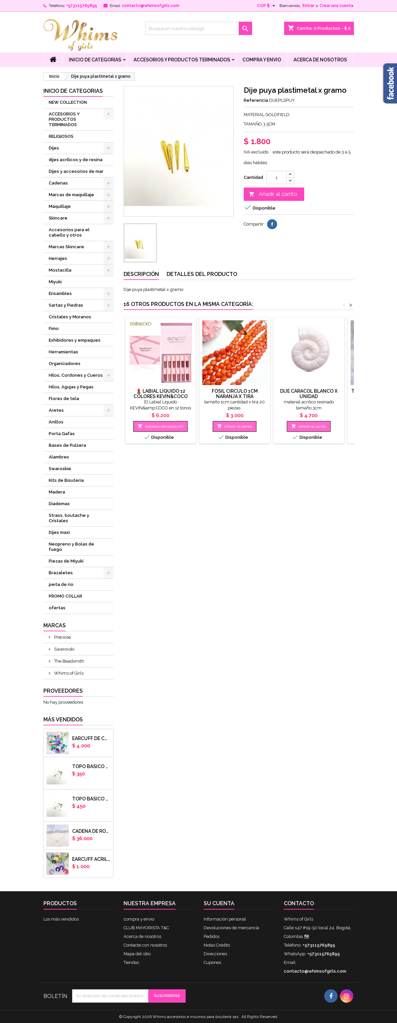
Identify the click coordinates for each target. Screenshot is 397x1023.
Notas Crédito (217, 945)
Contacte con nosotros (145, 945)
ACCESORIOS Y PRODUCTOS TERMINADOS (182, 59)
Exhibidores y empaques (75, 340)
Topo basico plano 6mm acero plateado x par (91, 766)
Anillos (56, 421)
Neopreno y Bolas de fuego (71, 547)
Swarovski (63, 649)
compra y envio (261, 59)
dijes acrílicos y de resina (76, 159)
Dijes (54, 147)
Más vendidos (63, 719)
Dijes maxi (59, 532)
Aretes (56, 410)
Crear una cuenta (336, 5)
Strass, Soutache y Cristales (69, 518)
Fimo (54, 328)
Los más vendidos (61, 919)
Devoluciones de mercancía (231, 927)
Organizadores (64, 363)
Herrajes (58, 258)
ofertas (57, 607)
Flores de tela (64, 398)
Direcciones (215, 953)
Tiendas (131, 962)
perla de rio (61, 584)
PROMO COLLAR (65, 596)
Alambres (59, 456)
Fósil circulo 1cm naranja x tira (235, 393)
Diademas (59, 503)
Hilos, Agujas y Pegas (71, 386)
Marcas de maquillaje (71, 194)
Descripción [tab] (141, 274)
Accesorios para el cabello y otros (69, 232)
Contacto (299, 903)
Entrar (308, 5)
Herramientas (63, 351)
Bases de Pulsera (67, 445)
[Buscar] (198, 28)
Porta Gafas (62, 433)
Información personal (225, 919)
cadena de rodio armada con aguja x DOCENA (91, 831)
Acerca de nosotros (320, 59)
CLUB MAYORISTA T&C (146, 927)
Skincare (58, 218)
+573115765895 (81, 5)
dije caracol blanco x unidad (309, 393)
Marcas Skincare (66, 246)
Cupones (212, 962)
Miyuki (55, 281)
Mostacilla (60, 270)
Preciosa (62, 637)
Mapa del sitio (137, 953)
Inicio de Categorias (95, 59)
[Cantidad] (276, 177)
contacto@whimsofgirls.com (150, 5)
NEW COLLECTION (68, 102)
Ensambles (60, 293)
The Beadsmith (68, 661)
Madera (57, 491)
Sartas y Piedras (66, 305)
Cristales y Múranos (70, 316)
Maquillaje (60, 206)
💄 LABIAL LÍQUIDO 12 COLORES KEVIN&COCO (161, 393)
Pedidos (211, 936)
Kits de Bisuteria (66, 480)
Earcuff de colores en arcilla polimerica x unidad (91, 738)
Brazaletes (61, 572)
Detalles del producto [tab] (202, 274)
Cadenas (58, 183)
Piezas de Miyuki (66, 561)
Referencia (256, 100)
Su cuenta (219, 903)
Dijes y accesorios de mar (76, 171)
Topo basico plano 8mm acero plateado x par (91, 798)
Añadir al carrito (273, 194)
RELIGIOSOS (61, 136)
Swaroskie (60, 468)
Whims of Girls (68, 673)
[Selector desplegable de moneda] (267, 5)
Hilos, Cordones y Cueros (76, 375)
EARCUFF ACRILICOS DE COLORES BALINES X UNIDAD (91, 859)
